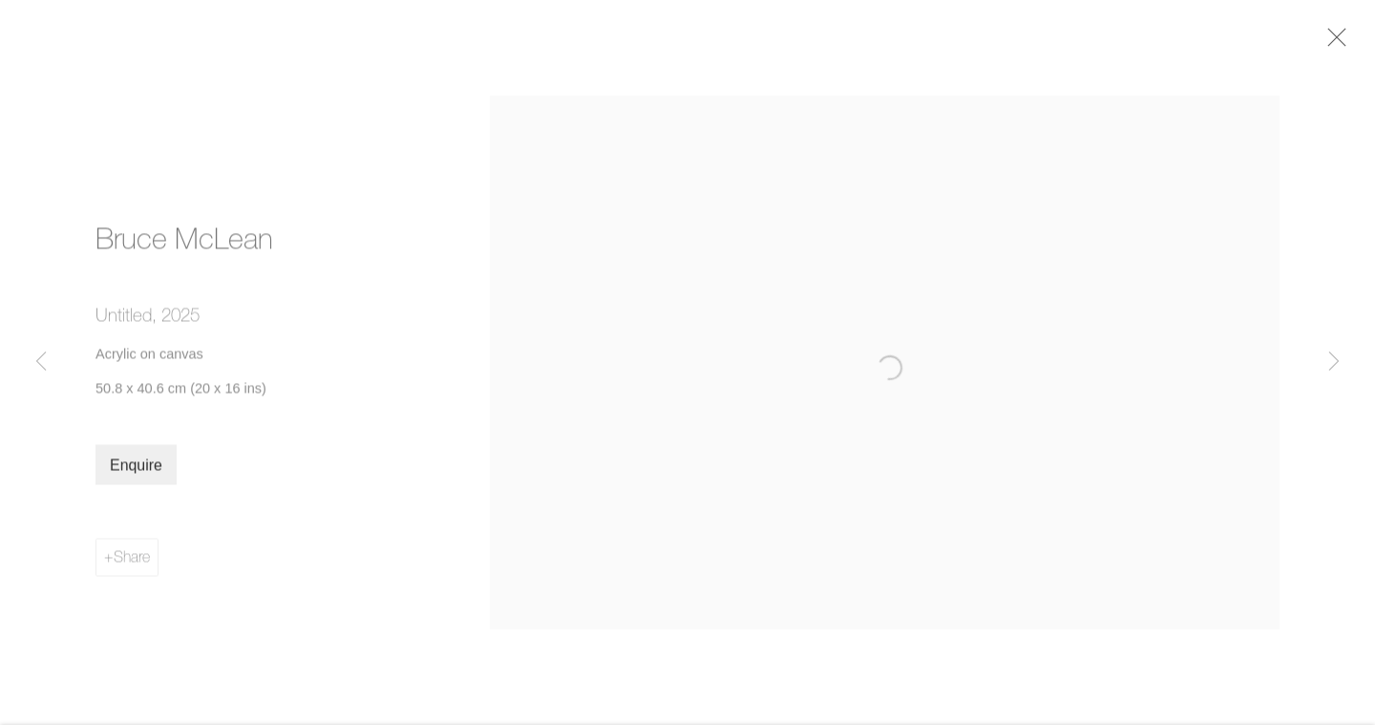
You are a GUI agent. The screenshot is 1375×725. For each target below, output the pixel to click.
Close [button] (1338, 43)
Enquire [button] (136, 470)
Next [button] (1334, 362)
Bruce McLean (184, 244)
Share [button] (132, 561)
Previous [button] (41, 362)
